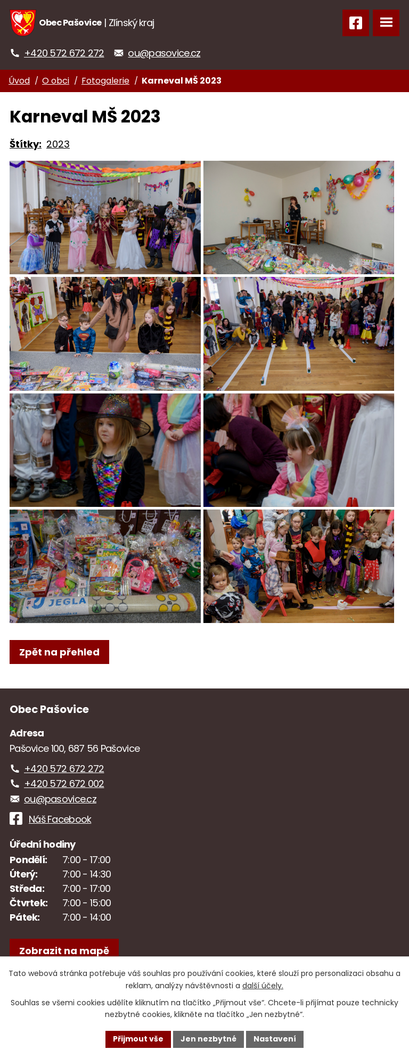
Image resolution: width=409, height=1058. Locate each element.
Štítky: (26, 144)
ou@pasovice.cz (164, 53)
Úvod (19, 81)
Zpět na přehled (59, 666)
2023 (58, 144)
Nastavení (274, 1039)
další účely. (262, 985)
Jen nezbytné (208, 1039)
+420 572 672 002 (64, 798)
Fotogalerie (105, 81)
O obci (55, 81)
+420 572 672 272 (64, 53)
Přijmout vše (138, 1039)
